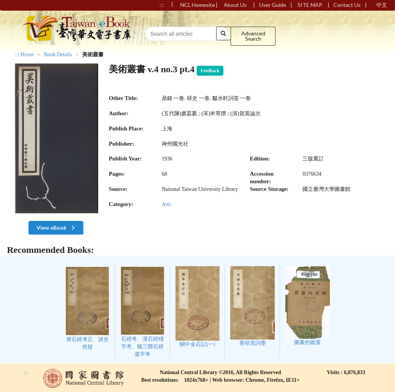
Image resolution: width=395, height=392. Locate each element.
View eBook (56, 227)
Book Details (58, 54)
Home (27, 54)
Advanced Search (253, 36)
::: (17, 54)
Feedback (210, 70)
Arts (166, 204)
